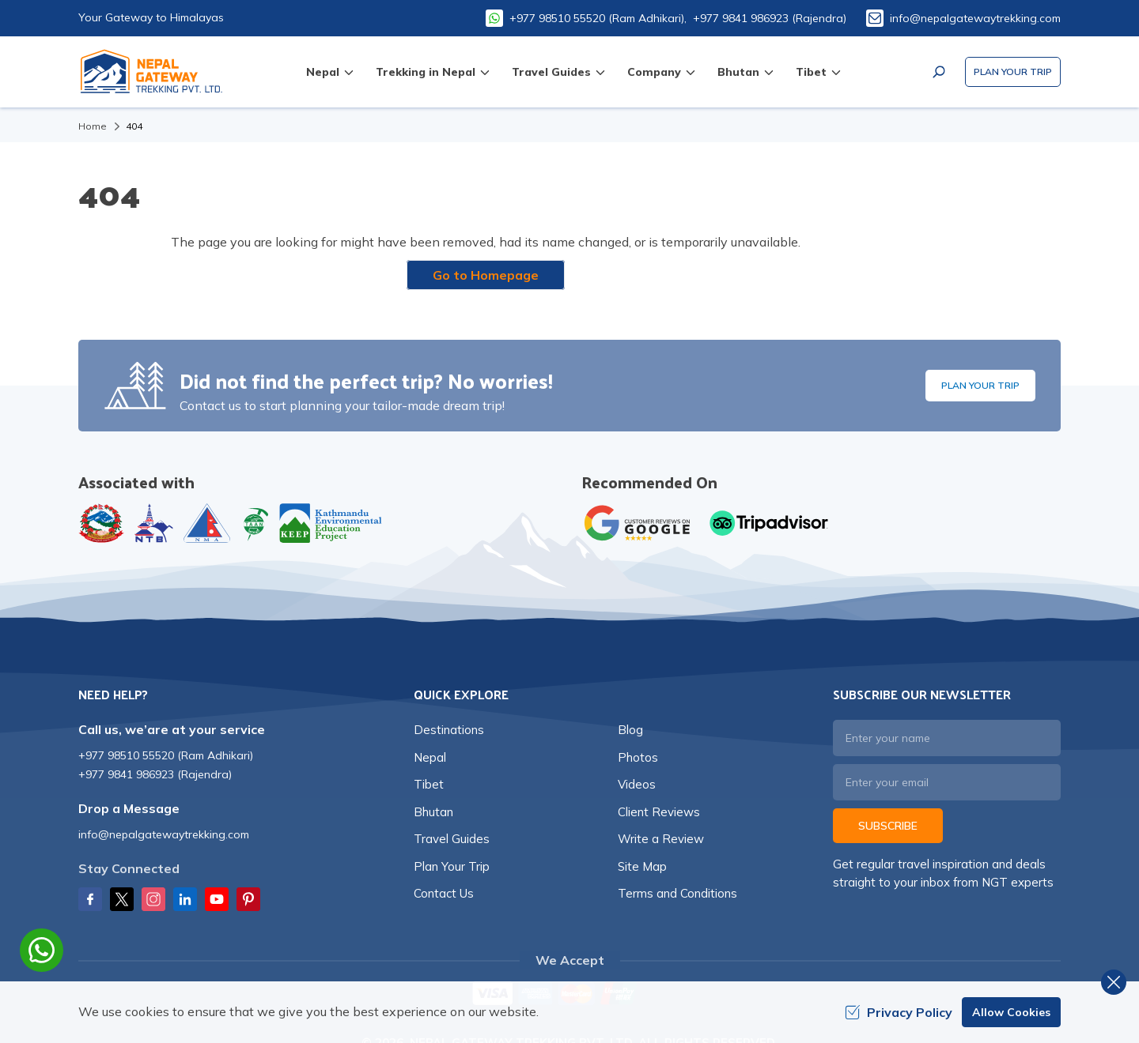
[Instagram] (153, 899)
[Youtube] (217, 899)
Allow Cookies (1011, 1012)
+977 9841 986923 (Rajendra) (769, 18)
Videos (637, 784)
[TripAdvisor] (769, 523)
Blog (630, 729)
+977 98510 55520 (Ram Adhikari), (598, 18)
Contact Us (444, 893)
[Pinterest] (248, 899)
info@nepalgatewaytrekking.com (975, 18)
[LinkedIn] (185, 899)
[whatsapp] (41, 950)
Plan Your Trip (1013, 71)
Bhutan (433, 811)
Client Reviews (659, 811)
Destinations (449, 729)
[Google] (640, 523)
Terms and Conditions (677, 893)
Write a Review (661, 838)
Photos (638, 757)
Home (92, 126)
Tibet (429, 784)
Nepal (430, 757)
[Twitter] (122, 899)
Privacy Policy (898, 1012)
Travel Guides (452, 838)
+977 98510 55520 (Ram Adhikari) (165, 755)
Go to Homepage (486, 275)
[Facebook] (90, 899)
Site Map (642, 866)
